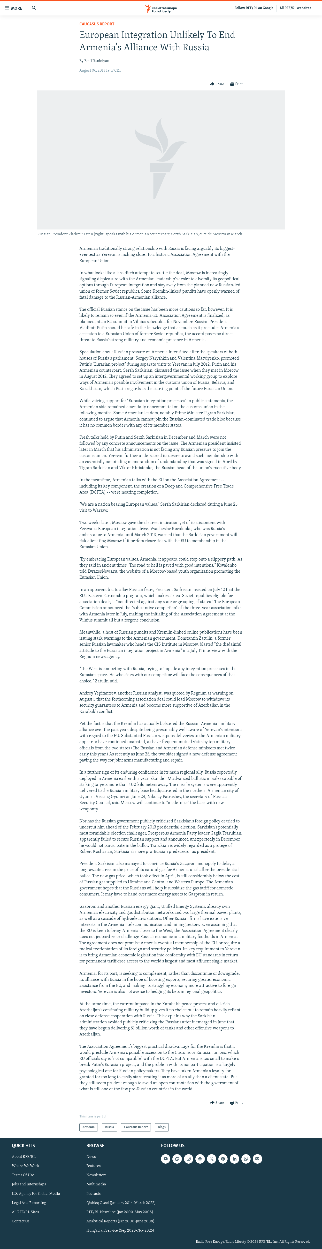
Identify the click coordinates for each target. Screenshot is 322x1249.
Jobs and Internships (29, 1185)
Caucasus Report (97, 24)
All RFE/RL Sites (25, 1212)
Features (93, 1166)
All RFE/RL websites (295, 8)
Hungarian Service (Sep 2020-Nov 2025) (120, 1231)
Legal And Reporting (29, 1203)
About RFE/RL (24, 1157)
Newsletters (96, 1175)
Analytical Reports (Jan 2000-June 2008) (120, 1221)
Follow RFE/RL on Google (254, 8)
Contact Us (21, 1221)
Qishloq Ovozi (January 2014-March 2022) (121, 1203)
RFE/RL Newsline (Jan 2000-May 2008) (119, 1212)
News (91, 1157)
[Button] (217, 84)
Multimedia (96, 1185)
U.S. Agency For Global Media (36, 1194)
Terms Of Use (23, 1175)
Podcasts (93, 1194)
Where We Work (25, 1166)
